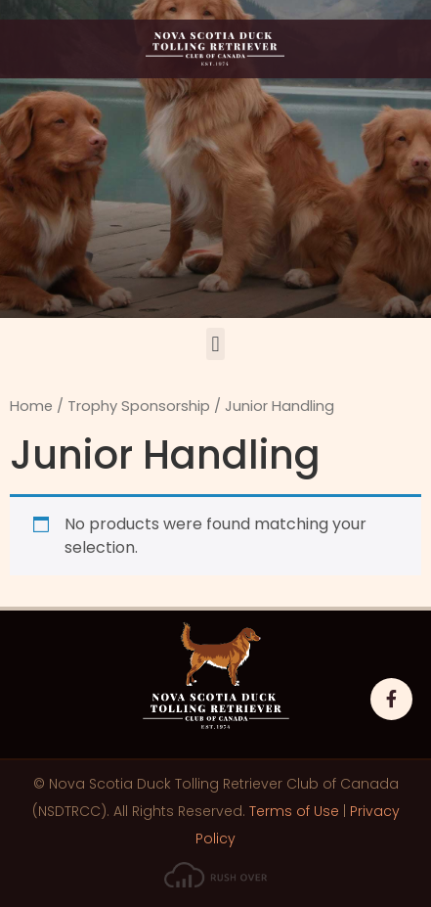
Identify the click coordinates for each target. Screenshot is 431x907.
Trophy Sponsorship (138, 406)
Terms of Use (294, 811)
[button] (215, 344)
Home (31, 406)
